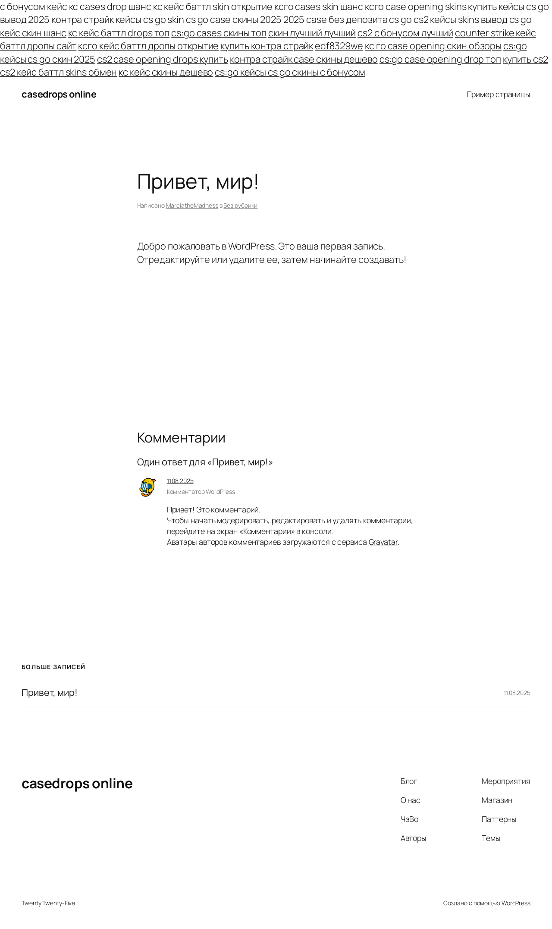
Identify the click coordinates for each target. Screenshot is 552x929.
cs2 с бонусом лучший (405, 32)
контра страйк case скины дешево (304, 59)
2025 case (305, 19)
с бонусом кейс (33, 6)
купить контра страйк (266, 45)
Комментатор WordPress (201, 491)
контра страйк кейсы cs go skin (117, 19)
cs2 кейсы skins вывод (461, 19)
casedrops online (59, 94)
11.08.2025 (180, 481)
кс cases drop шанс (110, 6)
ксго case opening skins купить (431, 6)
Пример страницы (499, 94)
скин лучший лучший (312, 32)
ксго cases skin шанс (318, 6)
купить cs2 (525, 59)
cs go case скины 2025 (234, 19)
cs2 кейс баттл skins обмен (58, 72)
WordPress (516, 903)
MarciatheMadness (192, 205)
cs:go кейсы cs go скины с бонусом (290, 72)
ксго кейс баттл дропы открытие (148, 45)
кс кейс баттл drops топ (119, 32)
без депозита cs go (370, 19)
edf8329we (339, 45)
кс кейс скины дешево (166, 72)
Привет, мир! (50, 692)
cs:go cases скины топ (219, 32)
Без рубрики (240, 205)
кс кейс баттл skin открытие (213, 6)
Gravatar (383, 542)
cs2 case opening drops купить (162, 59)
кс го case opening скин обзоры (433, 45)
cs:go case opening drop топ (440, 59)
